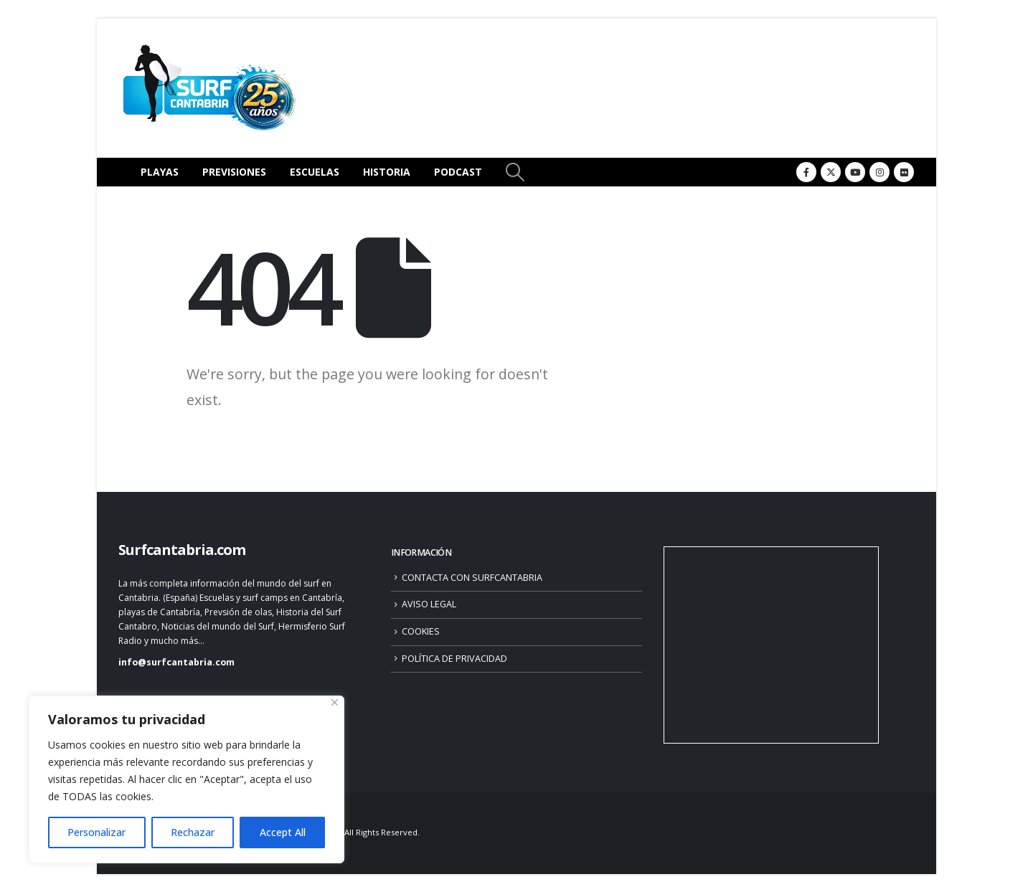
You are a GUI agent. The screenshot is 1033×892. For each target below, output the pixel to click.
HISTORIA (386, 172)
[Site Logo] (208, 88)
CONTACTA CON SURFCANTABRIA (472, 577)
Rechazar (192, 832)
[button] (515, 172)
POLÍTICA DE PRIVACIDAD (454, 659)
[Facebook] (806, 172)
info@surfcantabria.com (176, 662)
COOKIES (421, 631)
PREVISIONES (234, 172)
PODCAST (458, 172)
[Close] (334, 702)
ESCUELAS (314, 172)
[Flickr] (904, 172)
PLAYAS (160, 172)
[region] (186, 779)
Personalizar (96, 832)
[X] (831, 172)
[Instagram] (879, 172)
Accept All (283, 832)
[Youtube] (855, 172)
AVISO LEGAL (429, 604)
